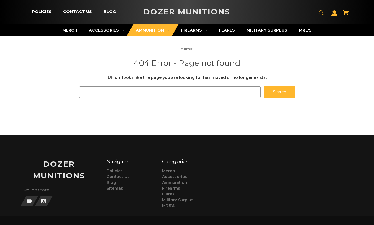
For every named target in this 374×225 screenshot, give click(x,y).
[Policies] (42, 12)
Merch (168, 170)
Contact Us (118, 176)
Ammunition (174, 182)
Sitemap (115, 188)
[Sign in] (334, 15)
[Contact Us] (77, 12)
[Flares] (227, 30)
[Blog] (109, 12)
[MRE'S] (305, 30)
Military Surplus (177, 199)
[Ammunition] (153, 30)
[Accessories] (107, 30)
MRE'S (168, 205)
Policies (115, 170)
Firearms (171, 188)
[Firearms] (194, 30)
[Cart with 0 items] (346, 15)
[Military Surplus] (267, 30)
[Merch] (70, 30)
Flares (168, 194)
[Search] (321, 15)
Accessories (174, 176)
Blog (111, 182)
